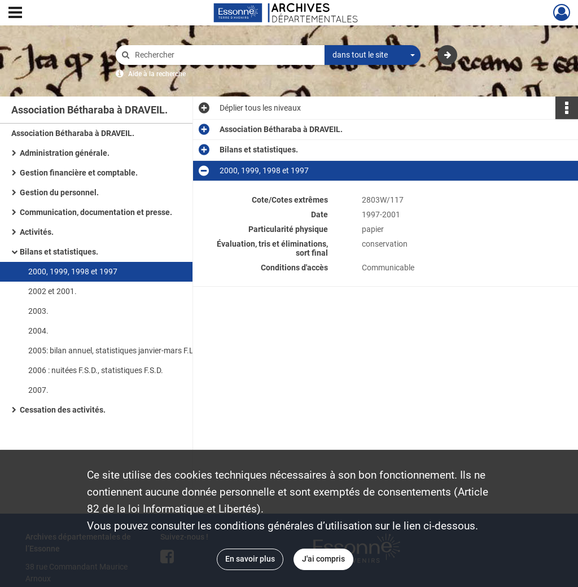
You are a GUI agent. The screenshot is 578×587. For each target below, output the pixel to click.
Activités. (37, 231)
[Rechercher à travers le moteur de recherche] (226, 55)
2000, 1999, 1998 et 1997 (72, 271)
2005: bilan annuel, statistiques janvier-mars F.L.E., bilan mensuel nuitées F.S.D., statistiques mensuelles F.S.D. (141, 350)
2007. (38, 390)
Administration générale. (65, 152)
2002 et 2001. (52, 291)
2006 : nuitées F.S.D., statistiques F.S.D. (95, 370)
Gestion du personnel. (59, 192)
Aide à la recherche (157, 74)
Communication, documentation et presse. (96, 212)
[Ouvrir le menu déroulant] (15, 13)
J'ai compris (323, 558)
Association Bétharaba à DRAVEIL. (72, 133)
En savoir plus (250, 558)
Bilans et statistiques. (59, 251)
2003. (38, 311)
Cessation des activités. (63, 409)
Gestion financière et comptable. (79, 172)
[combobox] (373, 55)
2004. (38, 330)
